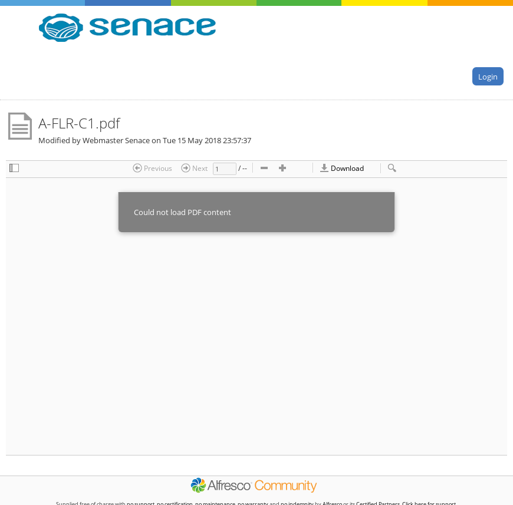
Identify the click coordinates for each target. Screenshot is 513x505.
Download (342, 168)
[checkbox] (14, 169)
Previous (152, 168)
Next (194, 168)
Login (488, 76)
